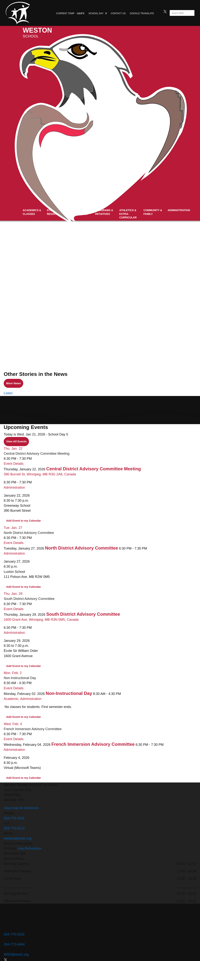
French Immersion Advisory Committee (33, 729)
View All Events (16, 441)
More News (12, 383)
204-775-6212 (14, 828)
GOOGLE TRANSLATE (142, 13)
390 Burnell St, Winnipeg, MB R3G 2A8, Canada (40, 474)
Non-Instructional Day (20, 678)
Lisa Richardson (29, 848)
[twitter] (165, 11)
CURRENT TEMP (70, 13)
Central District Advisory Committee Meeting (37, 453)
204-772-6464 (14, 944)
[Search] (179, 13)
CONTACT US (118, 13)
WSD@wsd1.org (16, 954)
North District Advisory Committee (29, 533)
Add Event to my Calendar (23, 520)
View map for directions (21, 808)
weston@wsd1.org (17, 838)
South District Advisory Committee (29, 599)
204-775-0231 (14, 934)
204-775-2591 (14, 818)
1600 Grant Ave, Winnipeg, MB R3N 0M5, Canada (41, 619)
